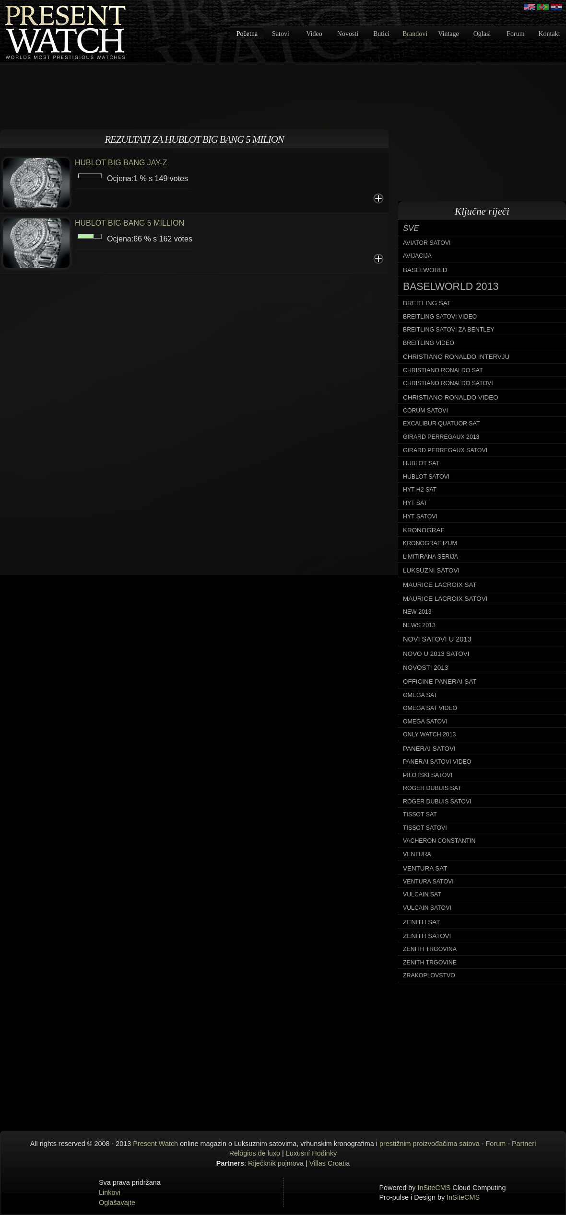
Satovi (280, 33)
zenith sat (421, 922)
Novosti (347, 33)
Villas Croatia (329, 1163)
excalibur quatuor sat (441, 423)
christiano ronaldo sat (443, 370)
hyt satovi (420, 516)
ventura (417, 854)
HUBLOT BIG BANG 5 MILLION (129, 223)
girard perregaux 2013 (441, 437)
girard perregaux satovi (445, 450)
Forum (515, 33)
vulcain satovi (427, 908)
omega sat (420, 695)
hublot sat (421, 463)
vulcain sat (422, 894)
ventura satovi (428, 881)
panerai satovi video (437, 761)
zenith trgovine (430, 962)
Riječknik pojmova (276, 1163)
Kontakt (549, 33)
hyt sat (415, 503)
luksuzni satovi (431, 570)
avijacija (417, 255)
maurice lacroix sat (440, 584)
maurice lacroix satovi (445, 598)
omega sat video (430, 708)
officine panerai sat (439, 681)
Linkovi (109, 1192)
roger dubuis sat (432, 788)
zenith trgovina (430, 949)
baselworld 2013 (450, 286)
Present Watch (155, 1143)
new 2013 (417, 611)
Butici (381, 33)
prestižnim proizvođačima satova (429, 1143)
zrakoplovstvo (429, 975)
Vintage (448, 33)
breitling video (428, 343)
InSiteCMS (434, 1188)
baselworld (425, 270)
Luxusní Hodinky (311, 1153)
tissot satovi (425, 828)
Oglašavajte (117, 1202)
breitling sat (427, 303)
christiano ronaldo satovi (448, 383)
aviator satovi (426, 243)
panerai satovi (429, 748)
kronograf (424, 530)
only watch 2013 (429, 734)
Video (314, 33)
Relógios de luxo (254, 1153)
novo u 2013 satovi (436, 653)
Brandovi (414, 33)
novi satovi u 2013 (437, 639)
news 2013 (419, 625)
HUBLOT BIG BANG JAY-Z (121, 163)
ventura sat (425, 868)
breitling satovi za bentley (448, 329)
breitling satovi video (440, 316)
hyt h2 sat (419, 489)
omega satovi (425, 721)
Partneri (524, 1143)
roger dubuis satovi (437, 801)
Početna (247, 33)
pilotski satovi (427, 775)
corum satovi (425, 410)
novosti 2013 (425, 667)
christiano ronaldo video (450, 397)
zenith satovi (427, 936)
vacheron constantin (439, 840)
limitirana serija (430, 556)
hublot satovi (426, 476)
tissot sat (420, 814)
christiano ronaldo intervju (456, 356)
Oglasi (482, 33)
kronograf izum (430, 543)
